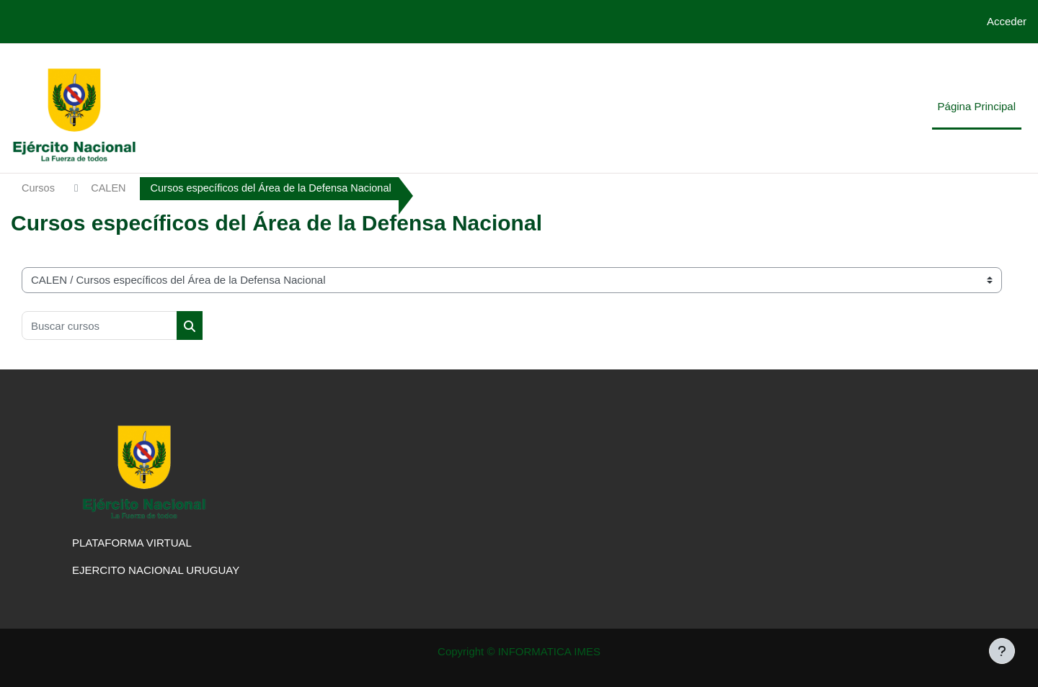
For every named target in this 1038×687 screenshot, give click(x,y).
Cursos (39, 188)
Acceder (1006, 21)
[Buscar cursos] (99, 326)
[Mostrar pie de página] (1002, 651)
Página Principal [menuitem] (977, 106)
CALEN (110, 188)
